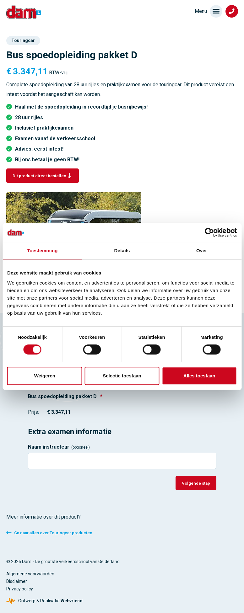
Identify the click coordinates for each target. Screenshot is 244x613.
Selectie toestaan (122, 375)
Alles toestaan (199, 375)
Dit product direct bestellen (39, 175)
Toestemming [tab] (42, 250)
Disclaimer (16, 581)
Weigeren (44, 375)
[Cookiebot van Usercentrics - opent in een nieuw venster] (209, 232)
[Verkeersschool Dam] (23, 12)
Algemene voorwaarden (30, 573)
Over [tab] (201, 250)
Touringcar (23, 40)
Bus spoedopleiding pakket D (65, 396)
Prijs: (33, 412)
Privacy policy (19, 588)
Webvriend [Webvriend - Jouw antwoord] (72, 600)
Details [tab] (122, 250)
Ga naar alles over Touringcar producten (53, 532)
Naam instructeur (59, 447)
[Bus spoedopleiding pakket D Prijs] (76, 412)
